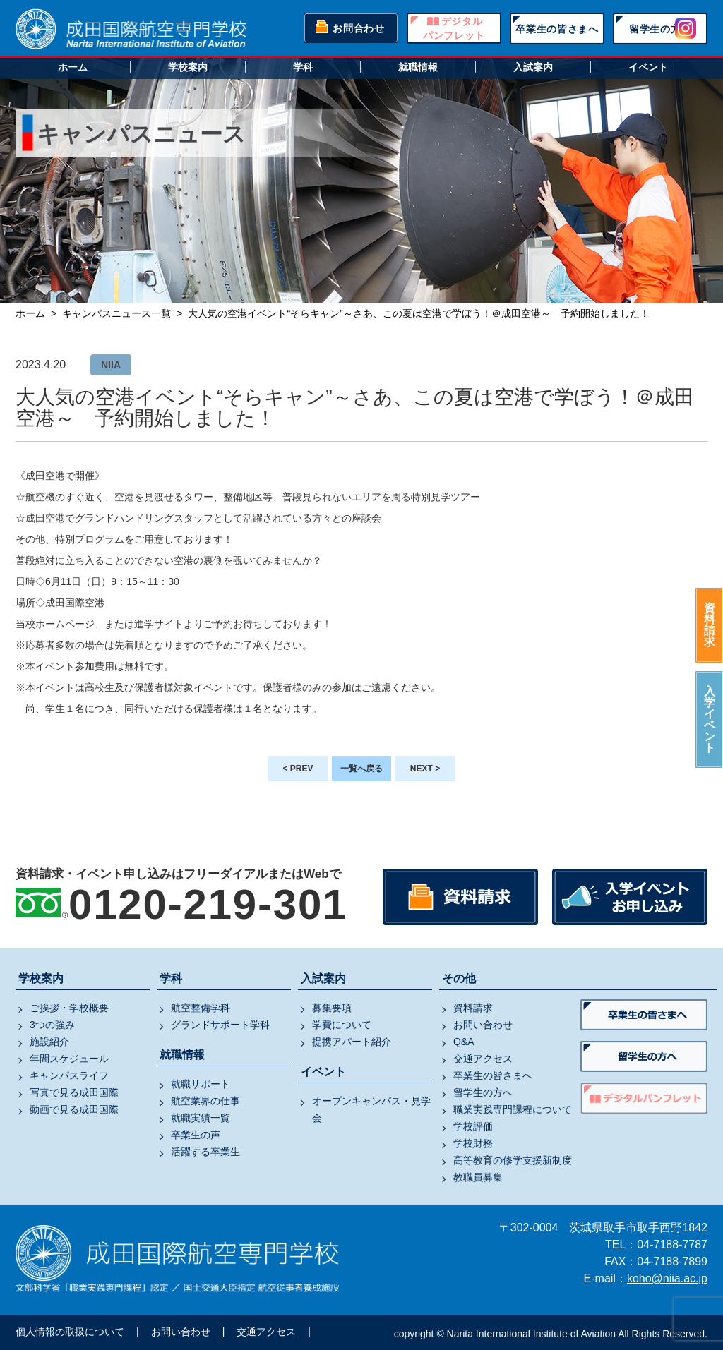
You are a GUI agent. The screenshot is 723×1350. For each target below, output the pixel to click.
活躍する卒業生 (205, 1151)
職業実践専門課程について (512, 1109)
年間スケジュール (69, 1058)
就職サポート (200, 1084)
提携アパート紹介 (351, 1041)
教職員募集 (478, 1177)
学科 (303, 67)
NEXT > (425, 768)
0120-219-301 (207, 904)
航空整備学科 (200, 1007)
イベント (648, 67)
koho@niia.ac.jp (667, 1278)
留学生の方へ (660, 29)
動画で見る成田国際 (74, 1109)
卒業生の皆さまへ (557, 29)
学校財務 (473, 1143)
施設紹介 (49, 1041)
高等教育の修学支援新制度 (512, 1160)
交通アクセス (483, 1058)
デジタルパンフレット (454, 28)
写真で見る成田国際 (74, 1092)
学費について (341, 1024)
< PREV (297, 768)
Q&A (463, 1041)
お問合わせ (359, 28)
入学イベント (709, 719)
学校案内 (188, 67)
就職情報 (418, 67)
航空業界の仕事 (205, 1101)
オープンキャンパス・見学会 (371, 1109)
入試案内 (533, 67)
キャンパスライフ (69, 1075)
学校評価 (473, 1126)
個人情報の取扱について (70, 1331)
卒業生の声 (195, 1134)
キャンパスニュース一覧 (116, 313)
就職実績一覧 (200, 1117)
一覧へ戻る (361, 768)
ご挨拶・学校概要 (69, 1007)
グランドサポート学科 (220, 1024)
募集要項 (332, 1007)
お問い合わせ (483, 1024)
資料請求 (709, 625)
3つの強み (52, 1024)
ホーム (73, 67)
